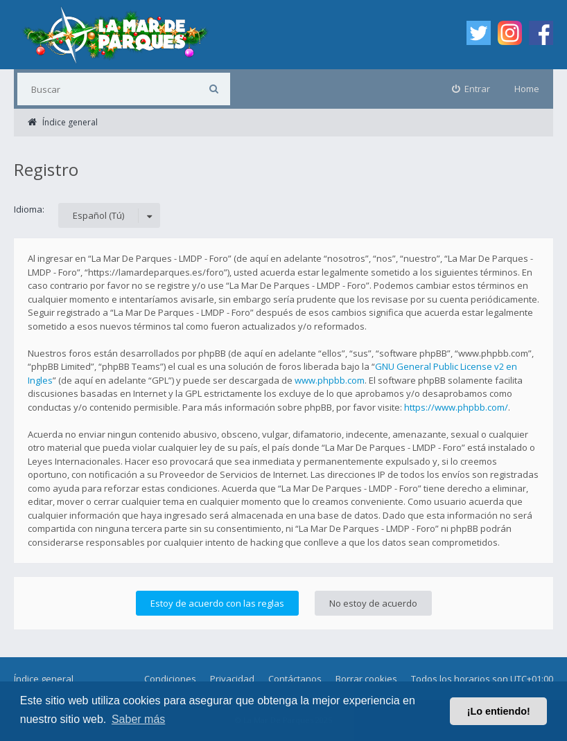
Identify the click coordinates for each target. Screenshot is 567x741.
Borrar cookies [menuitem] (366, 678)
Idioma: (29, 209)
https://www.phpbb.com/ (456, 407)
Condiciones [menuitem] (170, 678)
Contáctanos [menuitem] (295, 678)
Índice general (43, 678)
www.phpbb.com (330, 380)
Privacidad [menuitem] (232, 678)
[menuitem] (471, 89)
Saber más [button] (138, 719)
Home (526, 88)
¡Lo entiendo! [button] (498, 711)
